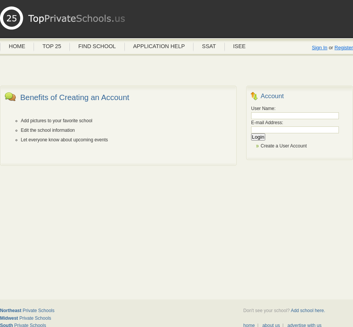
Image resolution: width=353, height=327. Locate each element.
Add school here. (308, 310)
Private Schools (27, 310)
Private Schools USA (63, 21)
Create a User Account (284, 146)
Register (344, 47)
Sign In (319, 47)
